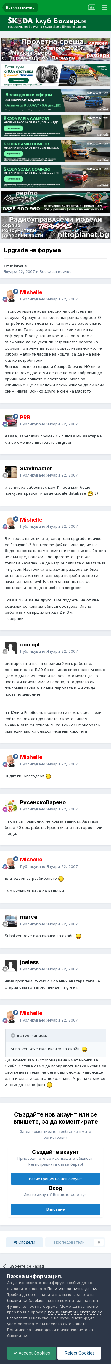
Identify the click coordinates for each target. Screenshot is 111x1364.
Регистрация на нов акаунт (55, 1178)
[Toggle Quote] (13, 1035)
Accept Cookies (31, 1352)
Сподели (24, 1242)
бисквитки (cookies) (26, 1300)
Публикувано (49, 299)
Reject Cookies (79, 1352)
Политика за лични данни (71, 1288)
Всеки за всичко (56, 271)
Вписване (55, 1209)
